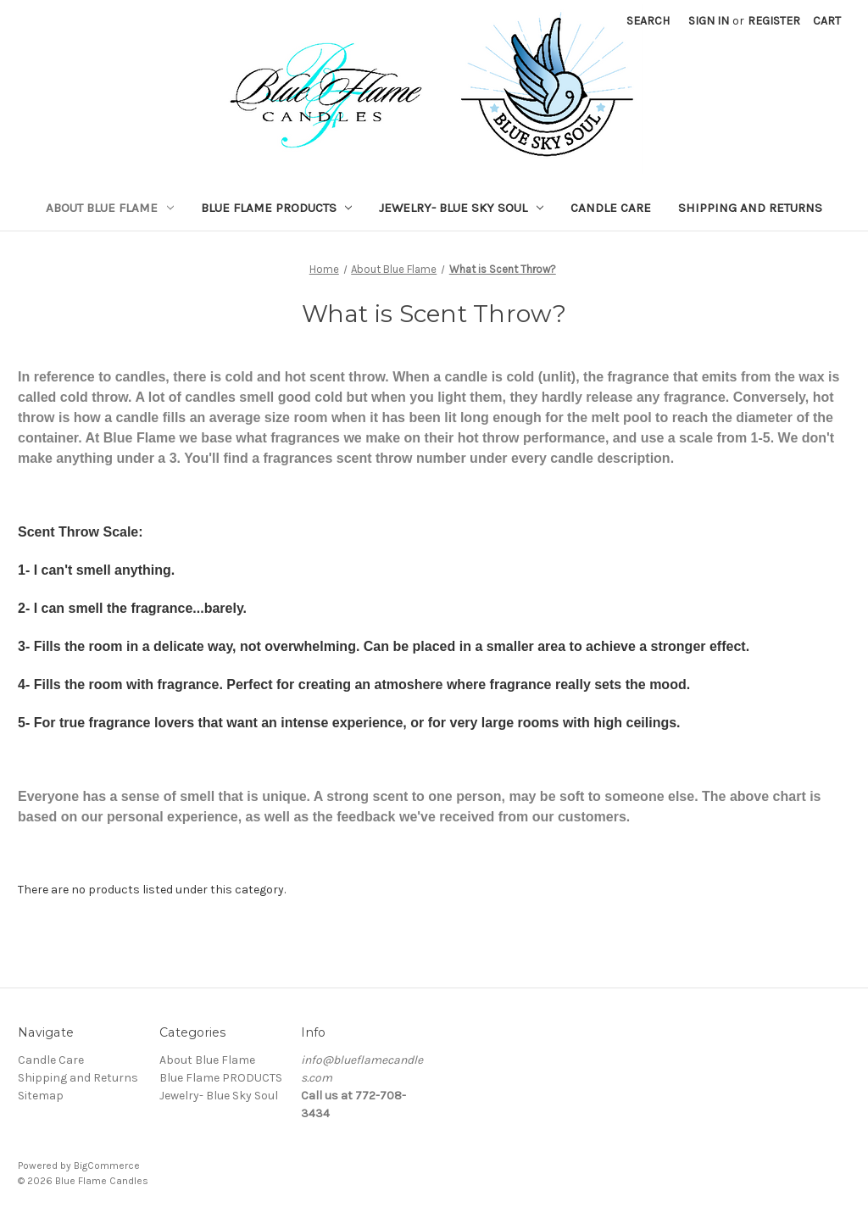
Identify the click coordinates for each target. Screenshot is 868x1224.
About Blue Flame (110, 207)
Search (648, 21)
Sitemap (41, 1095)
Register (774, 21)
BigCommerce (107, 1165)
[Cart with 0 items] (827, 21)
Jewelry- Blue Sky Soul (461, 207)
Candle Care (610, 207)
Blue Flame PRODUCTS (277, 207)
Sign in (708, 21)
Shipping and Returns (750, 207)
